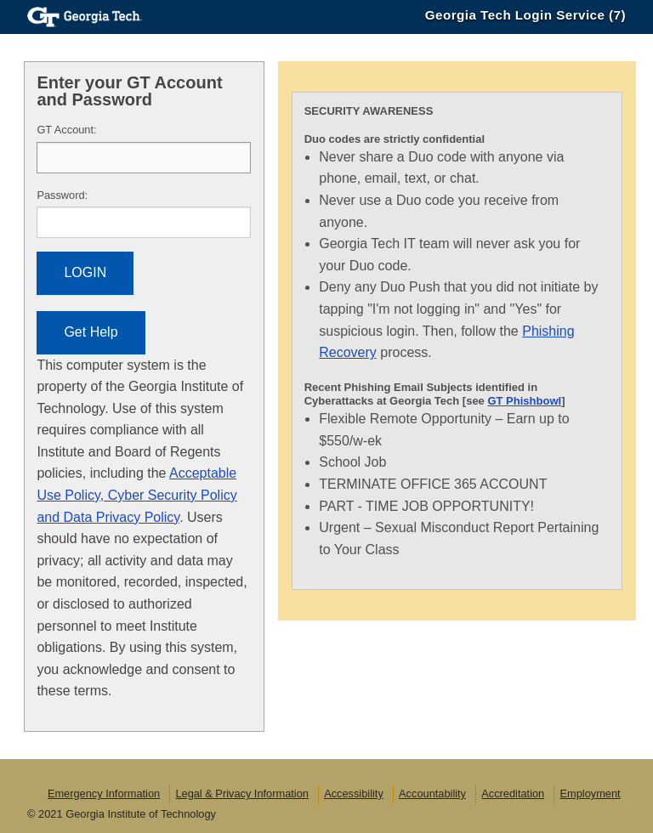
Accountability (432, 793)
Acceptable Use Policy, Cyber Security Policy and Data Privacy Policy (136, 495)
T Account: (66, 129)
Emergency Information (104, 793)
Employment (589, 793)
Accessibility (353, 793)
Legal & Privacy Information (241, 793)
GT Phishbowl (524, 400)
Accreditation (512, 793)
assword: (62, 195)
